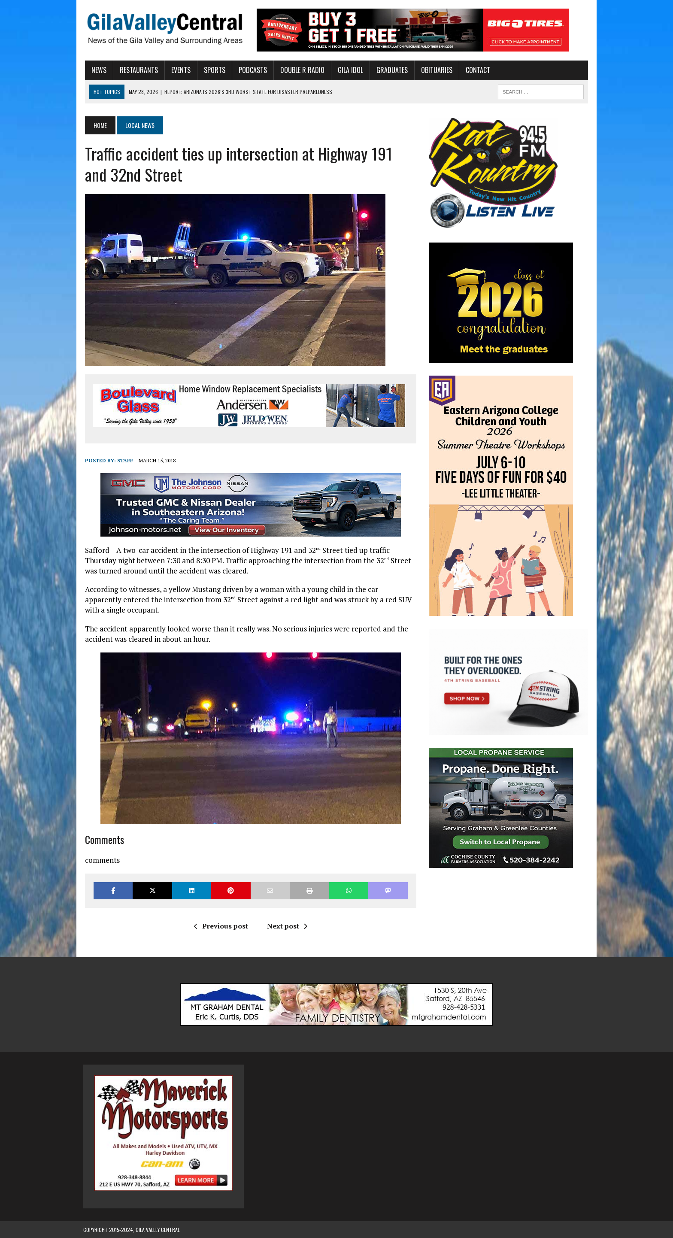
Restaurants (137, 70)
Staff (123, 460)
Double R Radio (301, 70)
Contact (476, 70)
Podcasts (251, 70)
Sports (213, 70)
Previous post (220, 926)
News (97, 70)
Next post (286, 926)
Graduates (390, 70)
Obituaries (435, 70)
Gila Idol (348, 70)
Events (179, 70)
